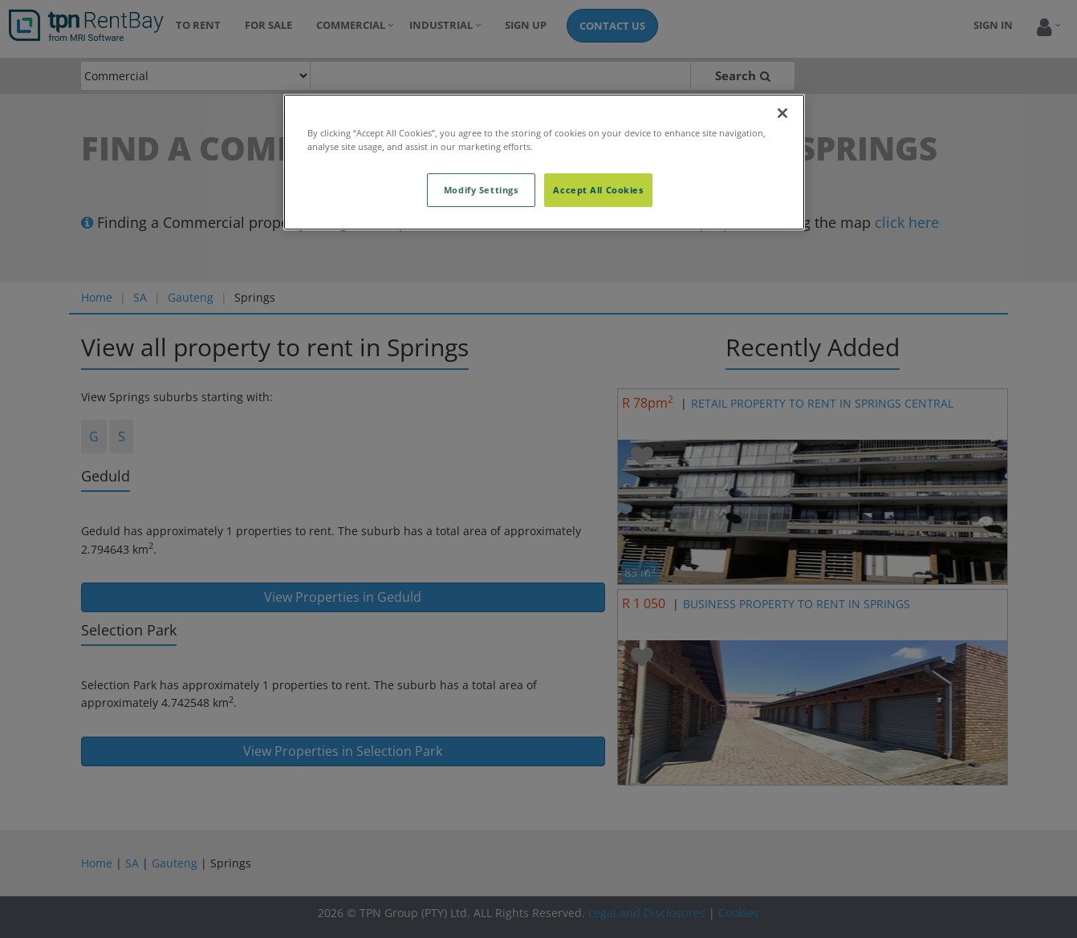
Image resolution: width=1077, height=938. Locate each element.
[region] (544, 162)
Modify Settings (481, 190)
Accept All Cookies (598, 190)
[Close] (782, 113)
